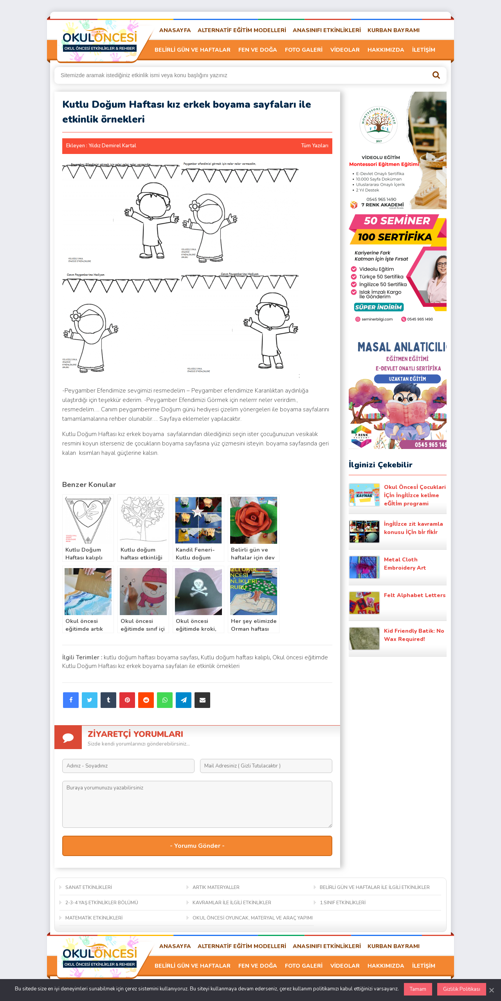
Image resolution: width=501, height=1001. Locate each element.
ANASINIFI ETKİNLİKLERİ (327, 30)
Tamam (418, 989)
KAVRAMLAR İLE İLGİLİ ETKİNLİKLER (232, 903)
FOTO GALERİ (304, 50)
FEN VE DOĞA (257, 50)
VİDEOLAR (345, 50)
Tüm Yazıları (314, 145)
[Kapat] (491, 990)
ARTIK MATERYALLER (216, 887)
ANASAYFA (175, 30)
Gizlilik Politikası (461, 989)
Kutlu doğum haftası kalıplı (235, 657)
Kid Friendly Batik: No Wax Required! (396, 638)
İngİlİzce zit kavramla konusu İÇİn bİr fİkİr (396, 531)
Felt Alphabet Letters (397, 603)
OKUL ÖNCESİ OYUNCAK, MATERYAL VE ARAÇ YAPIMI (253, 918)
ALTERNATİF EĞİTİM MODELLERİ (242, 30)
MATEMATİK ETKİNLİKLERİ (94, 918)
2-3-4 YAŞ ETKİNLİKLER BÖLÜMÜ (101, 903)
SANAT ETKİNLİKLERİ (88, 887)
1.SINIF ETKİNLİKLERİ (343, 903)
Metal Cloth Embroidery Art (387, 567)
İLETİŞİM (423, 50)
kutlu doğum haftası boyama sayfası (151, 657)
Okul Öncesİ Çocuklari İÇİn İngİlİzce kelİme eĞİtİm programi (397, 495)
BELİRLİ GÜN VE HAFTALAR (193, 50)
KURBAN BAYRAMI (394, 30)
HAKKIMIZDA (386, 50)
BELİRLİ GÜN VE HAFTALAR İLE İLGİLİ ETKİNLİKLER (375, 887)
